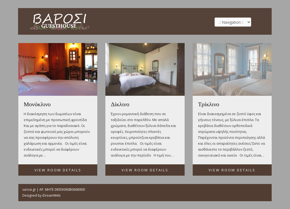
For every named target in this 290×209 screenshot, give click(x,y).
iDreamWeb (51, 195)
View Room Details (57, 170)
